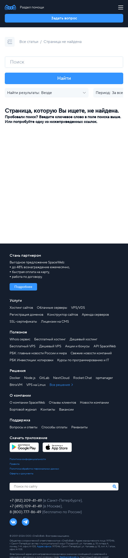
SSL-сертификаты (23, 322)
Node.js (29, 378)
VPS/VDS (78, 308)
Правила (14, 464)
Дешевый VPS (50, 346)
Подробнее (23, 287)
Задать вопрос (64, 18)
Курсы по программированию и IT (83, 360)
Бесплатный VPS (22, 346)
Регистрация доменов (26, 315)
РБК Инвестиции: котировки (31, 360)
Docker (15, 378)
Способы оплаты (54, 427)
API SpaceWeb (105, 346)
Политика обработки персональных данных (34, 468)
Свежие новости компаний (91, 353)
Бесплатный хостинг (50, 339)
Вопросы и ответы (24, 427)
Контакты (47, 409)
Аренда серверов (95, 315)
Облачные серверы (52, 308)
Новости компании (94, 403)
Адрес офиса (44, 546)
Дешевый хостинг (83, 339)
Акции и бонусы (77, 346)
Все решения (60, 385)
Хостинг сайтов (21, 308)
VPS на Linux (36, 385)
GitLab (44, 378)
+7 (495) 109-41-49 (26, 506)
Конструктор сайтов (62, 315)
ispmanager (104, 378)
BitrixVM (16, 385)
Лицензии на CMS (55, 322)
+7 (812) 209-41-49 (26, 500)
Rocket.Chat (82, 378)
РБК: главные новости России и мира (38, 353)
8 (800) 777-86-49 (26, 512)
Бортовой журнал (23, 409)
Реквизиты (79, 427)
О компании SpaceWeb (27, 403)
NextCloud (61, 378)
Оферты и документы (21, 473)
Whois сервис (20, 339)
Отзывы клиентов (62, 403)
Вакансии (66, 409)
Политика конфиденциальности (28, 459)
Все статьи (28, 41)
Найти (64, 78)
